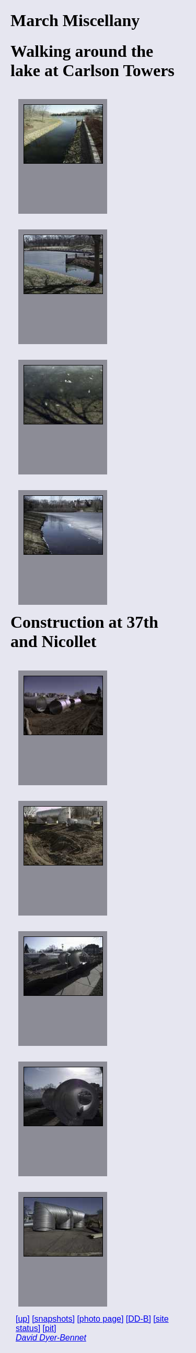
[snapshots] (53, 1318)
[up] (23, 1318)
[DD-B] (138, 1318)
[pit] (49, 1328)
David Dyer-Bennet (51, 1337)
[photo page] (100, 1318)
